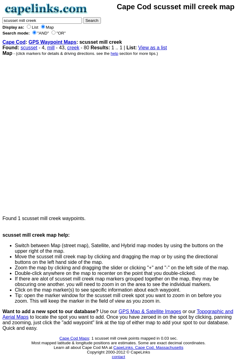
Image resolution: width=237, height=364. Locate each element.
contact (118, 356)
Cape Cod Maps (74, 338)
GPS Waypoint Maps (52, 42)
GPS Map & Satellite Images (149, 311)
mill (51, 47)
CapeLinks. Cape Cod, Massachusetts (148, 347)
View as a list (152, 47)
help (114, 53)
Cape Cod (14, 42)
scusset (29, 47)
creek (73, 47)
